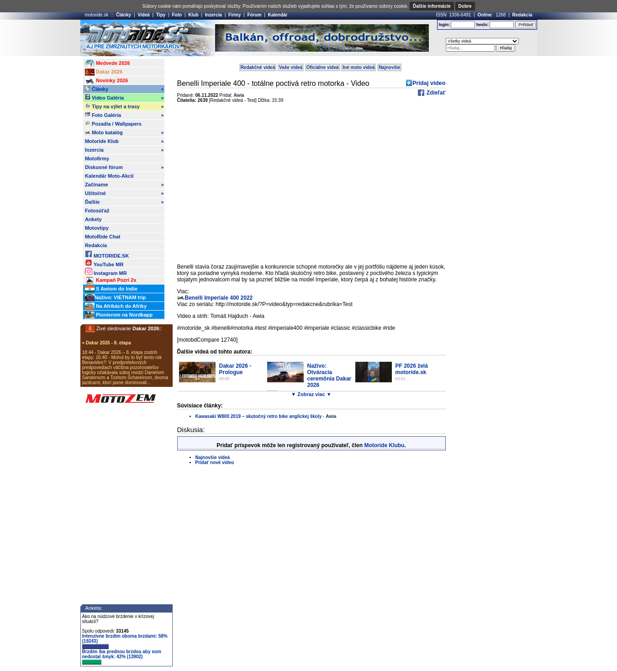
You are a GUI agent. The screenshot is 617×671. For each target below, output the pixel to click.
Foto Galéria (124, 115)
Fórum (254, 14)
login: (444, 24)
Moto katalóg (124, 132)
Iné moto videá (358, 67)
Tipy (160, 14)
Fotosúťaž (97, 210)
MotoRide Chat (103, 236)
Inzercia (213, 14)
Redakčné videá (258, 67)
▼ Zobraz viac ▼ (311, 394)
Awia (239, 95)
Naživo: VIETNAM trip (115, 297)
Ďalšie (124, 202)
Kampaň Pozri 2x (111, 280)
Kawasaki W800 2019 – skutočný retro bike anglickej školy (258, 416)
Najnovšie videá (212, 457)
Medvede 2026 (107, 63)
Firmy (234, 14)
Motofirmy (97, 158)
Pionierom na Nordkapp (119, 315)
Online (484, 14)
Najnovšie (389, 67)
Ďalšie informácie (432, 6)
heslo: (482, 24)
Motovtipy (97, 228)
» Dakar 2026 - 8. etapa (106, 342)
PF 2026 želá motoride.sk (412, 369)
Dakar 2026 (103, 72)
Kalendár (278, 14)
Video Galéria (124, 97)
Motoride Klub (124, 141)
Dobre (465, 6)
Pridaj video (429, 82)
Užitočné (124, 193)
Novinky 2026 (106, 81)
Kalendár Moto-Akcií (109, 176)
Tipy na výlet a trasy (124, 106)
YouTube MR (104, 263)
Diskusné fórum (124, 167)
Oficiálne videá (322, 67)
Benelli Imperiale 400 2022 (219, 298)
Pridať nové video (214, 462)
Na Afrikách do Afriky (116, 306)
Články (123, 14)
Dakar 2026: (146, 328)
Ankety (93, 219)
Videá (143, 14)
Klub (193, 14)
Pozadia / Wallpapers (113, 123)
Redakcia (522, 14)
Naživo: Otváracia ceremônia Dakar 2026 (329, 375)
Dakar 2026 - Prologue (235, 369)
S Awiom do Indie (111, 289)
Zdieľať (435, 93)
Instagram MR (106, 271)
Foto (177, 14)
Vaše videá (290, 67)
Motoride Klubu (384, 445)
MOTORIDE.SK (107, 254)
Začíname (124, 184)
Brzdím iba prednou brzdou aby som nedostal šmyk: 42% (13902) (121, 657)
